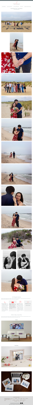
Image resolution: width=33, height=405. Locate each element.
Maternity (21, 398)
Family (12, 398)
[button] (9, 6)
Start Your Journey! (28, 305)
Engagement (16, 398)
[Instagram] (22, 403)
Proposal (19, 398)
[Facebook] (20, 403)
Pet (13, 398)
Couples (24, 398)
